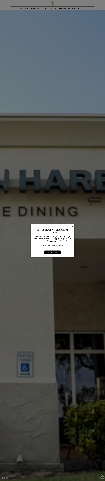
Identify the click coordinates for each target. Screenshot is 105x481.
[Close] (72, 226)
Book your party (52, 252)
